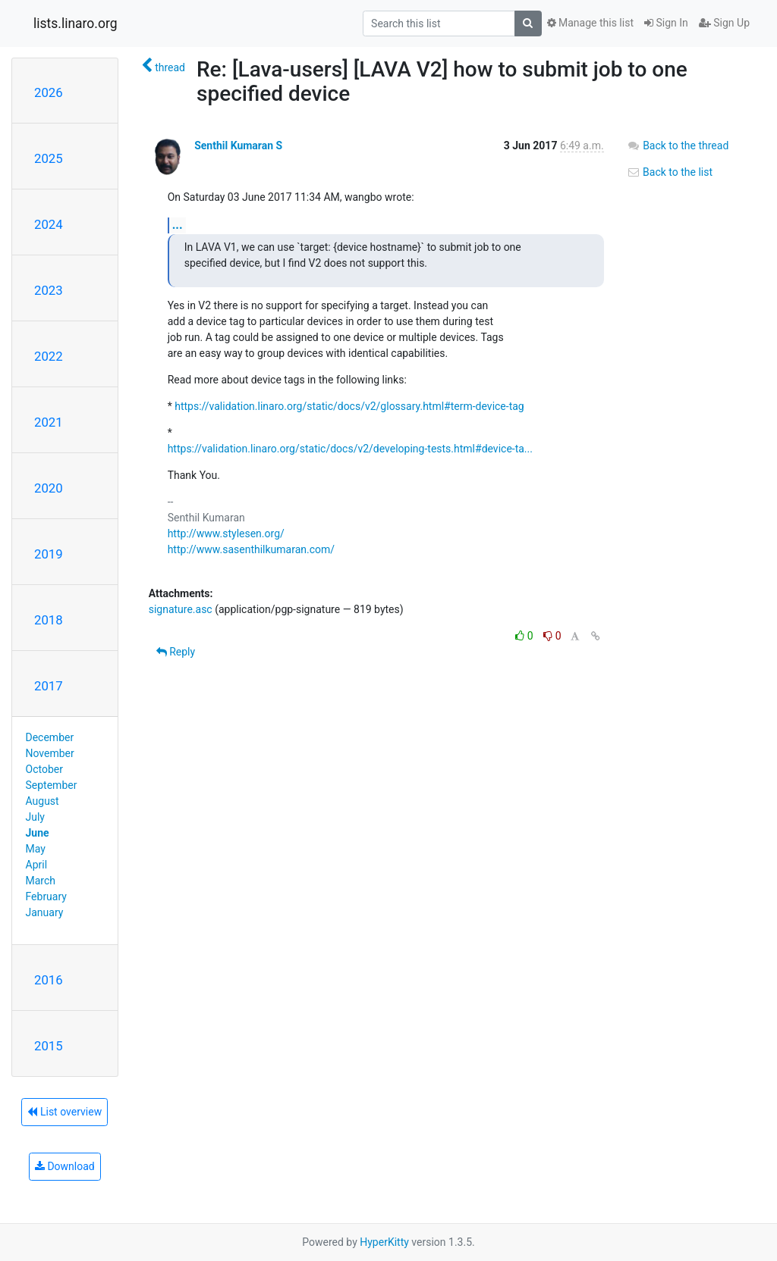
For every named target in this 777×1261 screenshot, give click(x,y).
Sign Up (724, 23)
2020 (48, 488)
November (50, 753)
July (35, 817)
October (44, 769)
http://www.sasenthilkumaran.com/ (251, 549)
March (41, 881)
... (177, 224)
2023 (48, 290)
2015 (48, 1045)
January (45, 912)
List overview (64, 1112)
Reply (175, 652)
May (36, 849)
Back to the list (670, 172)
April (37, 865)
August (42, 801)
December (50, 737)
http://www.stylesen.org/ (226, 533)
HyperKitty (384, 1242)
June (37, 833)
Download (65, 1166)
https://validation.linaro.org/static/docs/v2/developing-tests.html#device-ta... (350, 449)
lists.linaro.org (75, 23)
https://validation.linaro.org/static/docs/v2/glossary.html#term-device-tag (349, 406)
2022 (48, 356)
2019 (48, 554)
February (46, 896)
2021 (48, 422)
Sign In (666, 23)
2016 (48, 979)
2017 (48, 685)
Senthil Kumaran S (238, 145)
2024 (48, 224)
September (51, 785)
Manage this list (590, 23)
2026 (48, 92)
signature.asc (180, 609)
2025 (48, 158)
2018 (48, 619)
